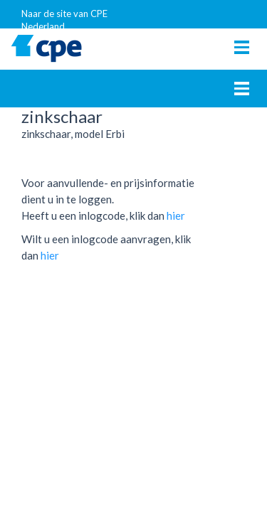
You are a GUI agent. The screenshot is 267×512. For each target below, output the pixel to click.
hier (176, 215)
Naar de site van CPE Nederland (64, 18)
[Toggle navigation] (241, 47)
